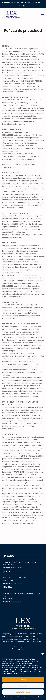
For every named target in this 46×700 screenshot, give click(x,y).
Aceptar (23, 679)
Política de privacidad (24, 697)
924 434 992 (15, 2)
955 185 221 (21, 6)
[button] (42, 655)
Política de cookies (9, 697)
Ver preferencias (23, 692)
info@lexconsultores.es (13, 568)
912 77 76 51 (30, 2)
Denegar (23, 686)
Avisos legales (38, 697)
